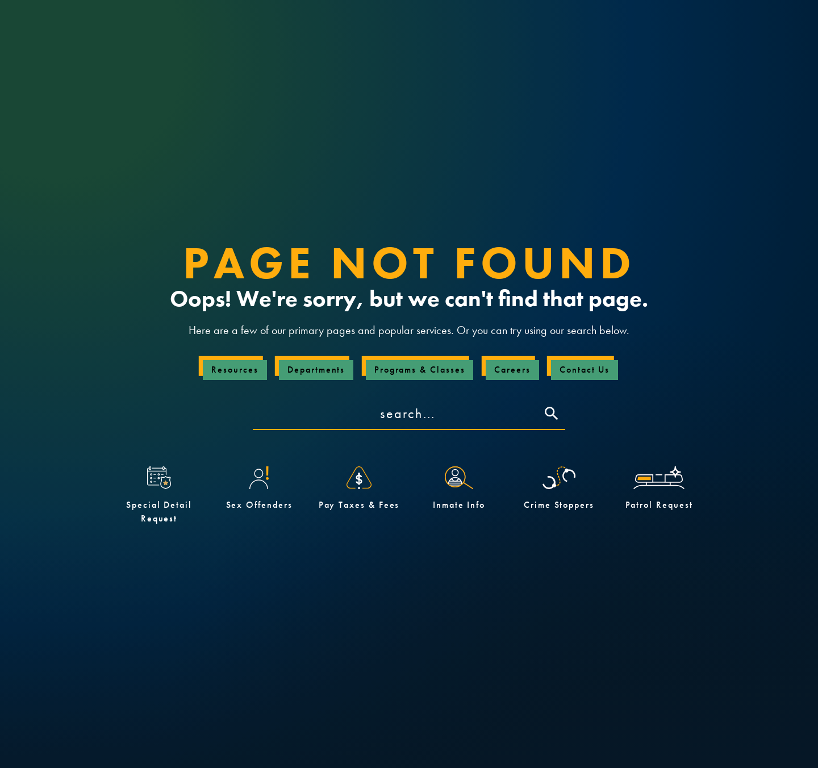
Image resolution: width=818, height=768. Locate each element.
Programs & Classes (419, 369)
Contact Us (585, 369)
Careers (512, 369)
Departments (316, 369)
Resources (234, 369)
